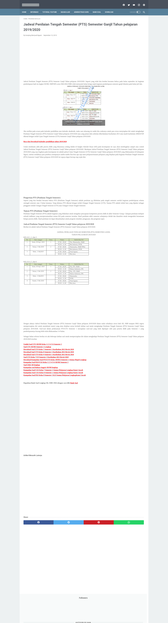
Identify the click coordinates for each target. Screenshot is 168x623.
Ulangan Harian (118, 146)
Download (111, 8)
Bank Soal (98, 8)
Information (117, 72)
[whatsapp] (94, 543)
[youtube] (132, 2)
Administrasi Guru (83, 8)
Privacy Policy (69, 615)
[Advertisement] (64, 58)
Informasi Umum (128, 68)
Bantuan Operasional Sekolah (123, 48)
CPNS (138, 48)
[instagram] (137, 2)
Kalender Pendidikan (120, 76)
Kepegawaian (134, 76)
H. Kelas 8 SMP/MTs (122, 185)
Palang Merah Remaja (120, 93)
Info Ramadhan (131, 64)
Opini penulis (125, 88)
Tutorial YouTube (51, 8)
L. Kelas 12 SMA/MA (122, 200)
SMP (133, 129)
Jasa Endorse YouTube (131, 72)
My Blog (116, 88)
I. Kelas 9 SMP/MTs (121, 189)
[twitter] (127, 2)
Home (25, 8)
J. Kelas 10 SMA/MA (122, 193)
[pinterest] (142, 2)
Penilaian (140, 109)
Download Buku (133, 56)
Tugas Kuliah (129, 138)
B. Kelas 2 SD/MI (120, 162)
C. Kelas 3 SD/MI (120, 166)
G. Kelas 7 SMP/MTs (122, 181)
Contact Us (100, 615)
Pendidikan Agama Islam (121, 101)
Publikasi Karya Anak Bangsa (123, 121)
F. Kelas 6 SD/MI (120, 178)
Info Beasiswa (136, 60)
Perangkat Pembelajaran (121, 113)
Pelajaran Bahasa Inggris (121, 97)
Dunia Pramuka (118, 60)
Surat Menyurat (118, 134)
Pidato (134, 113)
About (92, 615)
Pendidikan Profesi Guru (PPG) (123, 105)
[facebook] (122, 2)
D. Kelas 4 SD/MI (120, 170)
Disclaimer (59, 615)
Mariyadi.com (87, 620)
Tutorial (139, 138)
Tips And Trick (131, 134)
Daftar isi (109, 615)
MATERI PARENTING (120, 84)
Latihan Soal (130, 80)
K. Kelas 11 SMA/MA (122, 197)
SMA (127, 129)
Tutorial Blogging (119, 142)
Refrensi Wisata (118, 129)
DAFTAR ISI (117, 52)
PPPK (134, 88)
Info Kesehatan (118, 64)
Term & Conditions (82, 615)
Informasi (36, 8)
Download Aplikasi (119, 56)
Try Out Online (118, 138)
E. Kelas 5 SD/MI (120, 174)
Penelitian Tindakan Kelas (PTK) (124, 109)
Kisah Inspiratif (118, 80)
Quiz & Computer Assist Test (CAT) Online (127, 125)
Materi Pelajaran (135, 84)
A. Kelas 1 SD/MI (120, 159)
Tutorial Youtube (132, 142)
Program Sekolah (119, 117)
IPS (127, 60)
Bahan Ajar (66, 8)
